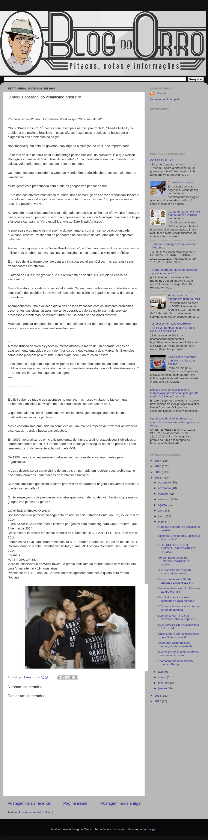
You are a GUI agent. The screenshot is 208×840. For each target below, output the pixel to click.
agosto (162, 505)
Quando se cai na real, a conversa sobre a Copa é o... (177, 617)
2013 (158, 695)
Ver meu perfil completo (165, 99)
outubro (163, 493)
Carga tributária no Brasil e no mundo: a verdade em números (184, 215)
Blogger (151, 829)
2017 (158, 460)
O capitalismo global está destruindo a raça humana (175, 599)
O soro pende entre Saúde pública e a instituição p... (175, 581)
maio (161, 521)
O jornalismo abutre (180, 182)
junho (162, 516)
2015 (158, 472)
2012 (158, 701)
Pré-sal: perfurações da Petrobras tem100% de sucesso (173, 561)
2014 (158, 477)
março (162, 677)
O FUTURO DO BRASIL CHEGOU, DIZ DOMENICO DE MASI (176, 548)
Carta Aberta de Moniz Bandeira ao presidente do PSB (174, 271)
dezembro (165, 482)
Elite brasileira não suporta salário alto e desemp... (174, 571)
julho (161, 510)
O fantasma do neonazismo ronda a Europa (175, 662)
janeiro (162, 688)
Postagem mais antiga (120, 803)
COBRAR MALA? (161, 160)
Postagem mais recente (29, 803)
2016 (158, 466)
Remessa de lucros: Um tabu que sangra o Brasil (178, 590)
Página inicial (75, 803)
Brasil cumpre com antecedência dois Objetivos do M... (178, 635)
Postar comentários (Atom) (36, 812)
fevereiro (164, 682)
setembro (164, 499)
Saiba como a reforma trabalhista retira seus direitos (182, 360)
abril (161, 671)
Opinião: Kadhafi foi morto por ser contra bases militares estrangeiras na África (174, 422)
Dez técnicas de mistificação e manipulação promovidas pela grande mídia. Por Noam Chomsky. (174, 393)
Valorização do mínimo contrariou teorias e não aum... (178, 653)
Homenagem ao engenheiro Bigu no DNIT (184, 297)
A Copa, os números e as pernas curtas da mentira (178, 608)
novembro (165, 488)
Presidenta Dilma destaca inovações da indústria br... (176, 644)
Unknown (160, 93)
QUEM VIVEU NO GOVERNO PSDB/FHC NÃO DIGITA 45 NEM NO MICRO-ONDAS (172, 328)
